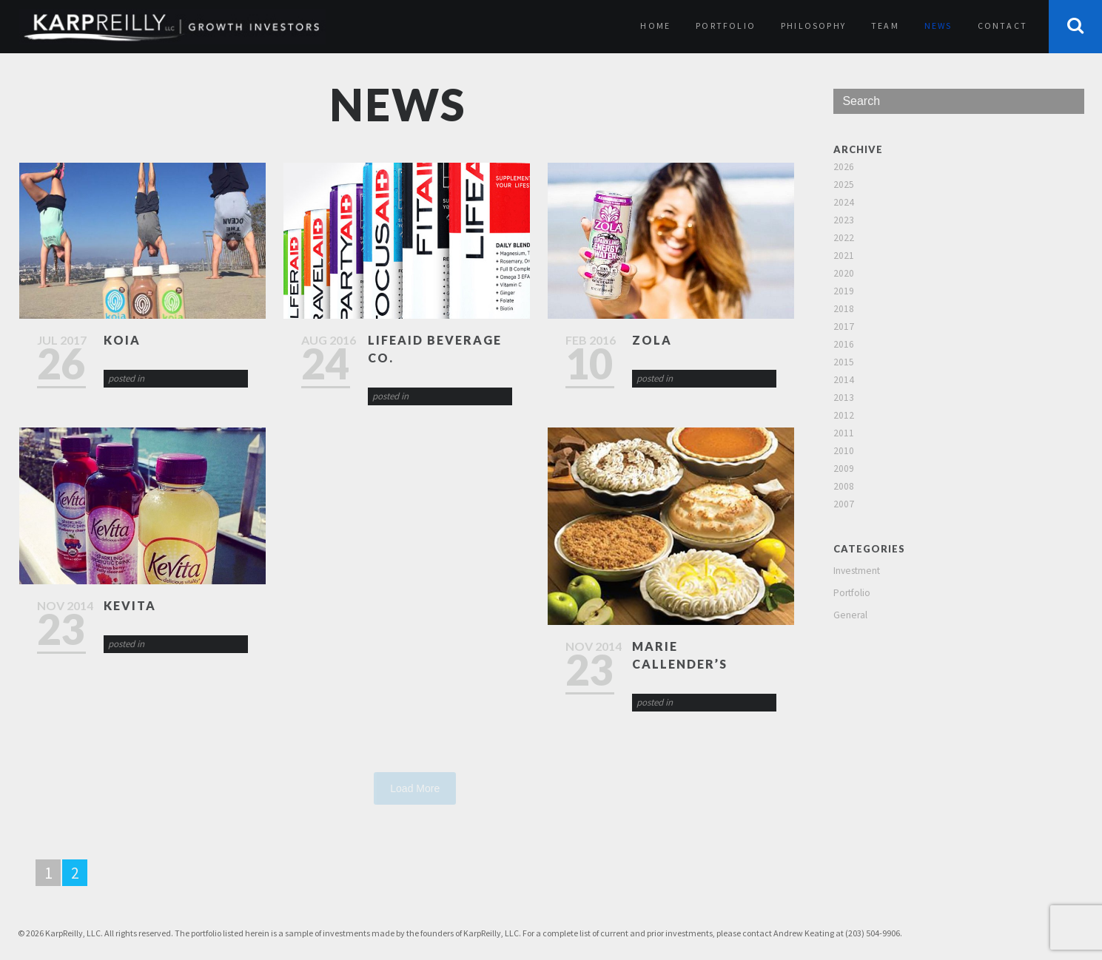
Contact (1002, 25)
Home (655, 25)
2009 (843, 468)
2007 (843, 504)
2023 (843, 220)
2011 (843, 433)
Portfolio (726, 25)
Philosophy (813, 25)
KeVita (130, 605)
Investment (856, 570)
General (850, 615)
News (938, 25)
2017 (843, 326)
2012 (843, 415)
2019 (843, 291)
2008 (843, 486)
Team (885, 25)
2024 (843, 202)
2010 (843, 450)
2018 (843, 308)
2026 (843, 166)
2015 (843, 362)
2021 (843, 255)
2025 (843, 184)
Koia (122, 340)
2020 (843, 273)
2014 (843, 379)
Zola (652, 340)
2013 (843, 397)
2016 (843, 344)
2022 (843, 237)
